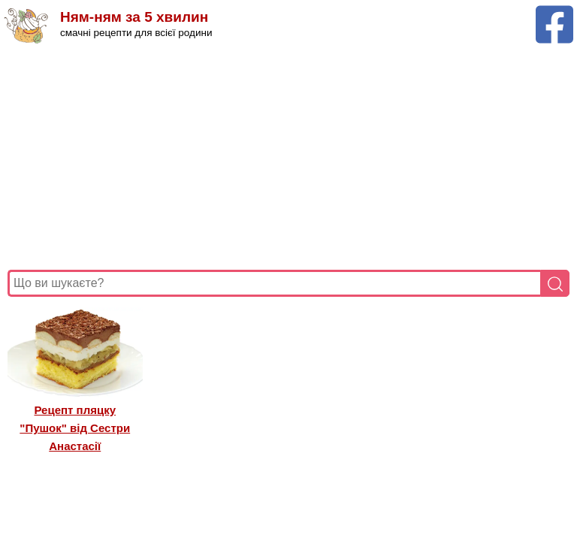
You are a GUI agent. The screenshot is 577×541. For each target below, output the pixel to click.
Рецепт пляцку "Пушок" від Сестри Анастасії (75, 428)
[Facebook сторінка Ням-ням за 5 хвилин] (554, 12)
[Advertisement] (288, 157)
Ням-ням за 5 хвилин (134, 17)
